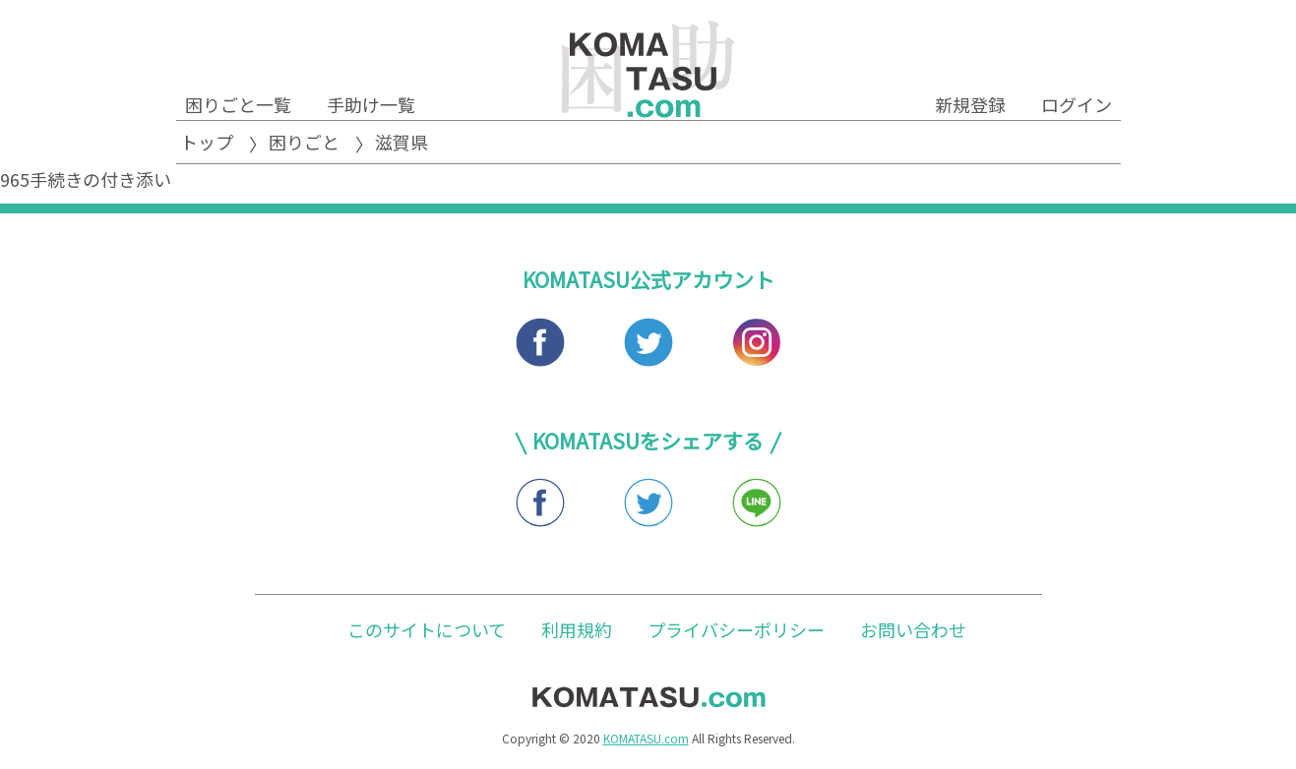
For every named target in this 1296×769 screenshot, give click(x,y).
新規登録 (970, 104)
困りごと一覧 (238, 104)
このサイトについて (426, 629)
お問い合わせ (913, 629)
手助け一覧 (371, 104)
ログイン (1076, 104)
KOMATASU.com (646, 738)
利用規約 (576, 629)
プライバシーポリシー (736, 629)
